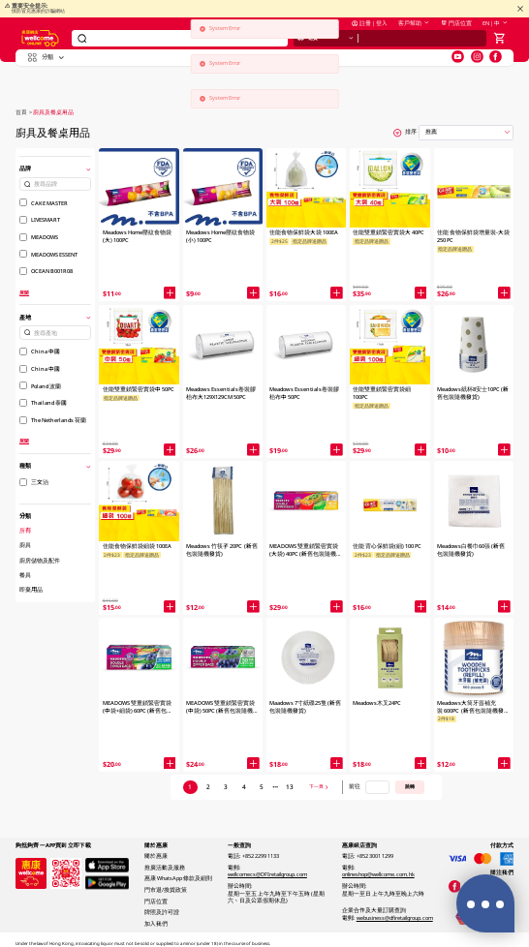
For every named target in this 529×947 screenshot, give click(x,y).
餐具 (25, 575)
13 (290, 786)
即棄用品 (31, 590)
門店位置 (456, 31)
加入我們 (156, 924)
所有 (25, 531)
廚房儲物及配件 (39, 561)
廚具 (25, 545)
